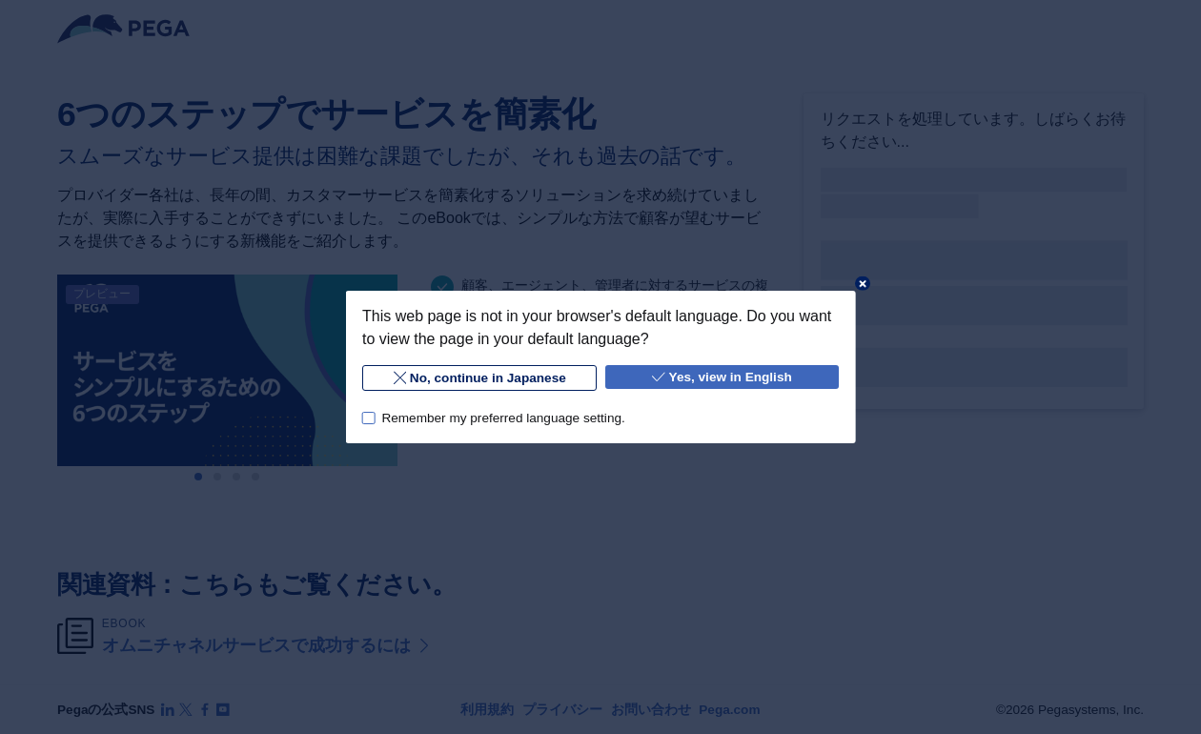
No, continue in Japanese (479, 378)
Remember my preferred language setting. (502, 418)
